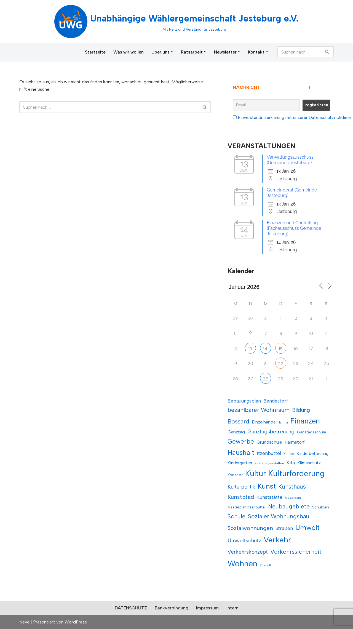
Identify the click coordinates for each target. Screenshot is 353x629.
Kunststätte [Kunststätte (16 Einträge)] (269, 497)
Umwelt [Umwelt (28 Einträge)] (307, 527)
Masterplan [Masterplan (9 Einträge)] (293, 498)
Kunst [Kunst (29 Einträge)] (267, 486)
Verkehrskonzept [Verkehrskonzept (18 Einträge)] (248, 552)
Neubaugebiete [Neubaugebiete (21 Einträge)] (289, 506)
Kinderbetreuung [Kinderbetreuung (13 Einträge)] (312, 453)
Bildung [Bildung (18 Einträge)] (301, 410)
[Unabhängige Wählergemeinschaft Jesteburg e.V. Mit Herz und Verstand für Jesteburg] (176, 21)
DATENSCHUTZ (131, 608)
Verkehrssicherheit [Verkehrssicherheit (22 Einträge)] (296, 551)
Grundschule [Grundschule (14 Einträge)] (269, 442)
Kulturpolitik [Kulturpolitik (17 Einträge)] (241, 487)
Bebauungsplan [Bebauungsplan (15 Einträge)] (244, 401)
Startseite (95, 52)
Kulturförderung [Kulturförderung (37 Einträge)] (296, 473)
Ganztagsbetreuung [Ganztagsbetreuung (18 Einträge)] (271, 431)
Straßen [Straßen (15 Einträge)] (284, 528)
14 (265, 348)
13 (250, 348)
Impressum (207, 608)
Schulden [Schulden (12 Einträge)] (320, 507)
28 (265, 379)
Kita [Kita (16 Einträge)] (291, 462)
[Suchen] (299, 51)
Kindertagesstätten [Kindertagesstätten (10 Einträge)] (269, 463)
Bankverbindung (171, 608)
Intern (232, 608)
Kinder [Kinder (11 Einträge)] (289, 454)
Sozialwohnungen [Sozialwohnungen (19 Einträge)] (250, 528)
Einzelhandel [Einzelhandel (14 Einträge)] (264, 422)
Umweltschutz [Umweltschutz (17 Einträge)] (244, 540)
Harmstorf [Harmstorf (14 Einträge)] (295, 442)
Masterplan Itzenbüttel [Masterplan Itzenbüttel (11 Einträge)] (247, 507)
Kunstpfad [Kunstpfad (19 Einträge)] (241, 497)
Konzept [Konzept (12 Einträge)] (235, 475)
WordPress (76, 622)
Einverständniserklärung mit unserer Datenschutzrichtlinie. (295, 117)
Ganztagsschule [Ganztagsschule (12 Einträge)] (311, 432)
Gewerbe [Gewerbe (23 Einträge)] (241, 441)
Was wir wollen (128, 52)
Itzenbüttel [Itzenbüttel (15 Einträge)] (269, 453)
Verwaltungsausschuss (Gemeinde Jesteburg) (290, 159)
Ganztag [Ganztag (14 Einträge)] (236, 432)
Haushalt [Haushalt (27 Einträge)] (241, 453)
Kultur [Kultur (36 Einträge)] (255, 473)
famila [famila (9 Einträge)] (283, 422)
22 (281, 363)
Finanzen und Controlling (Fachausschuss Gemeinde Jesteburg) (294, 228)
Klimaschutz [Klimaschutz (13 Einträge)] (309, 462)
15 (281, 348)
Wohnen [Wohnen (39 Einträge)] (242, 563)
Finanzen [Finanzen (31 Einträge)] (305, 421)
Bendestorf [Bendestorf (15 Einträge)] (275, 401)
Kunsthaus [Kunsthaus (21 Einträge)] (292, 486)
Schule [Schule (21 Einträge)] (236, 516)
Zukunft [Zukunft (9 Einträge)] (265, 565)
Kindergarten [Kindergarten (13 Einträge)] (240, 462)
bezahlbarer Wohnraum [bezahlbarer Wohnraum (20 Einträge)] (259, 409)
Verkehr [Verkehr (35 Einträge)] (277, 539)
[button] (172, 52)
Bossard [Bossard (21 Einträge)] (238, 421)
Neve (24, 622)
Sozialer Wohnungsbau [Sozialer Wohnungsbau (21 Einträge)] (278, 516)
